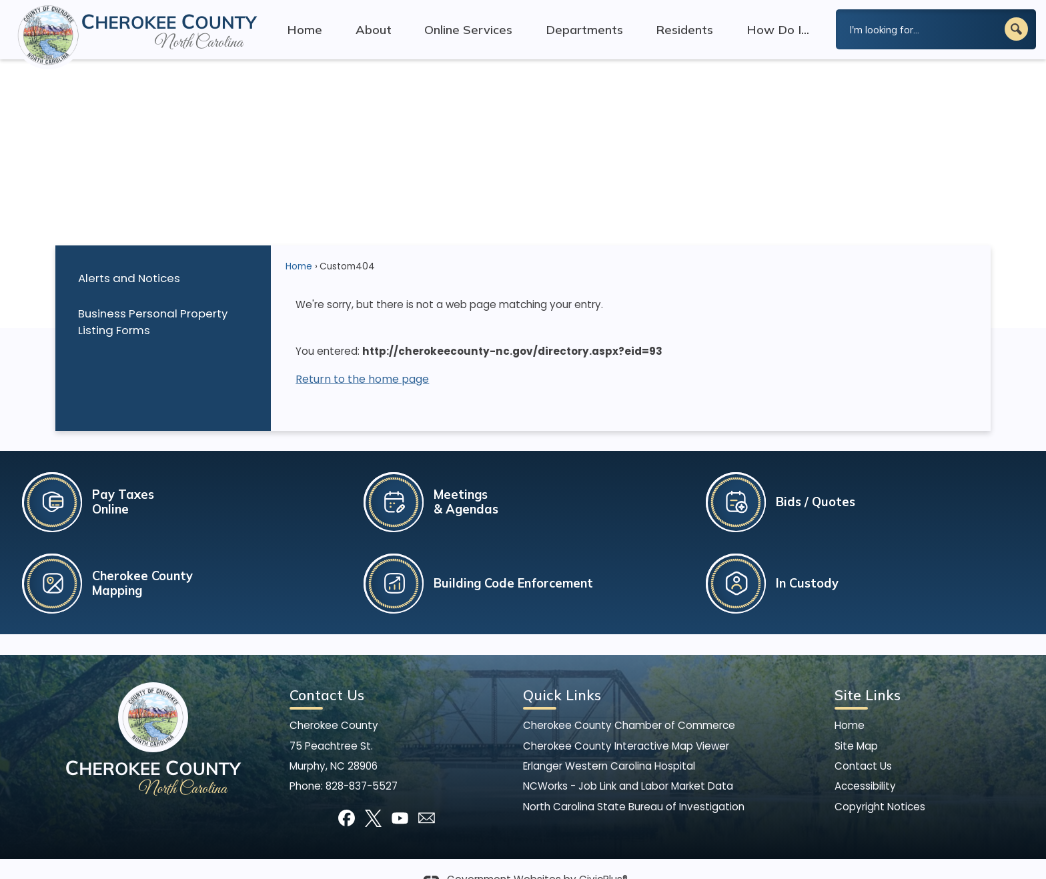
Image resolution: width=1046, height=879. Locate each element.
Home (299, 243)
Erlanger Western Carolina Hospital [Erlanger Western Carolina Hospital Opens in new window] (609, 743)
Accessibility (865, 763)
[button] (1016, 29)
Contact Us (863, 743)
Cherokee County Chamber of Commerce (629, 703)
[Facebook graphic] (346, 795)
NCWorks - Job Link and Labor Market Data (628, 763)
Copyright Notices (880, 784)
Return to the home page (362, 356)
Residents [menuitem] (684, 29)
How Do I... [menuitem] (777, 29)
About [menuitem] (374, 29)
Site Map (856, 723)
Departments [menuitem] (584, 29)
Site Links (868, 672)
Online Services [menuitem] (468, 29)
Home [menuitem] (304, 29)
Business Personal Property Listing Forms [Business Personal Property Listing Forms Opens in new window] (152, 299)
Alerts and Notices (129, 255)
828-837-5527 (362, 763)
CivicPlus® (603, 857)
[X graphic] (373, 795)
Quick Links (562, 672)
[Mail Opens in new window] (426, 795)
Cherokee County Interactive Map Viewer (626, 723)
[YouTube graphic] (400, 795)
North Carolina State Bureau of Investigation (633, 784)
